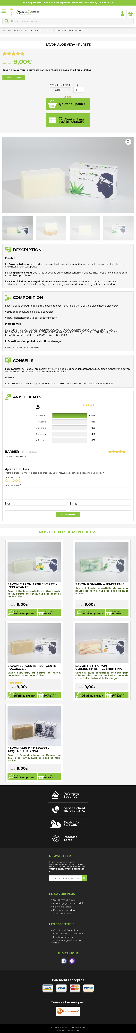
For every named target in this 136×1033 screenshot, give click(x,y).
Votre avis (13, 485)
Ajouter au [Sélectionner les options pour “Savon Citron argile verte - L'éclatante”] (50, 612)
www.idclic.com (74, 1030)
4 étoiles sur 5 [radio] (16, 480)
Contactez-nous (62, 913)
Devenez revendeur (64, 910)
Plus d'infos (14, 77)
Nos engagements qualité (68, 903)
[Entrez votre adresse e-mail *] (65, 878)
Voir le (24, 612)
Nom (9, 503)
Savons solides (43, 30)
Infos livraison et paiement (68, 933)
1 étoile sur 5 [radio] (6, 480)
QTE (79, 85)
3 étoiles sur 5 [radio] (13, 480)
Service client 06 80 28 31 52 (75, 809)
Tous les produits (22, 30)
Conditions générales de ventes (66, 941)
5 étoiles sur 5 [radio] (19, 480)
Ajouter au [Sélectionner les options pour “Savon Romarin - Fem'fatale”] (118, 612)
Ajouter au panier (72, 104)
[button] (128, 142)
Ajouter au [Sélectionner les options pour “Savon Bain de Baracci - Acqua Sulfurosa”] (50, 776)
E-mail (75, 503)
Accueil (6, 30)
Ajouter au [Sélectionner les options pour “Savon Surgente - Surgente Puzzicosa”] (50, 694)
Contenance (60, 85)
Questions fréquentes (65, 930)
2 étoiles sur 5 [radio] (10, 480)
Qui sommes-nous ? (64, 900)
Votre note (12, 477)
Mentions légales (63, 937)
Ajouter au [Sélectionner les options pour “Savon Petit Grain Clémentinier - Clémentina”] (118, 694)
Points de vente (62, 907)
